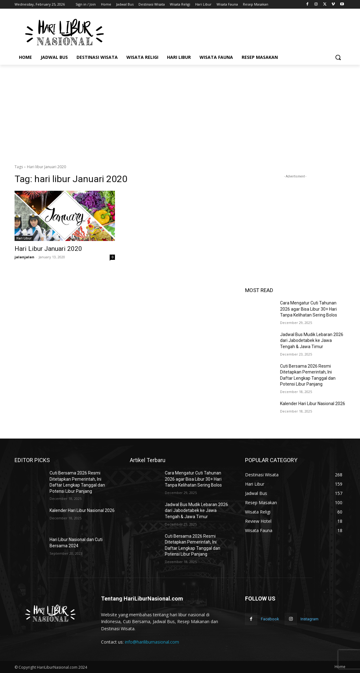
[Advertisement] (226, 31)
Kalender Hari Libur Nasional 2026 (312, 403)
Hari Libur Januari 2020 (48, 248)
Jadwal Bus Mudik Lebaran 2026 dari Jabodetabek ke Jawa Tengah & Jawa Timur (311, 340)
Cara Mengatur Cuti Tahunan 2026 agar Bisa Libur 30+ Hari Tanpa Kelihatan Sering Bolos (308, 308)
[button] (338, 57)
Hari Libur (24, 238)
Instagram (309, 619)
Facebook (270, 619)
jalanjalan (24, 257)
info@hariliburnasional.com (152, 642)
